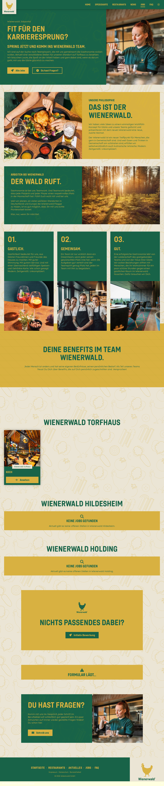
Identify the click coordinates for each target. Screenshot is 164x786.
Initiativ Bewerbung (82, 635)
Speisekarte (101, 4)
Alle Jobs (18, 70)
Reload (31, 784)
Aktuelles (75, 767)
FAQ (151, 4)
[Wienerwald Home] (9, 7)
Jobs (143, 4)
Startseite (38, 767)
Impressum (53, 772)
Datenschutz (63, 772)
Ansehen (22, 480)
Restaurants (119, 4)
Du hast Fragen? (47, 70)
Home (88, 4)
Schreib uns (40, 733)
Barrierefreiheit (75, 772)
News (133, 4)
